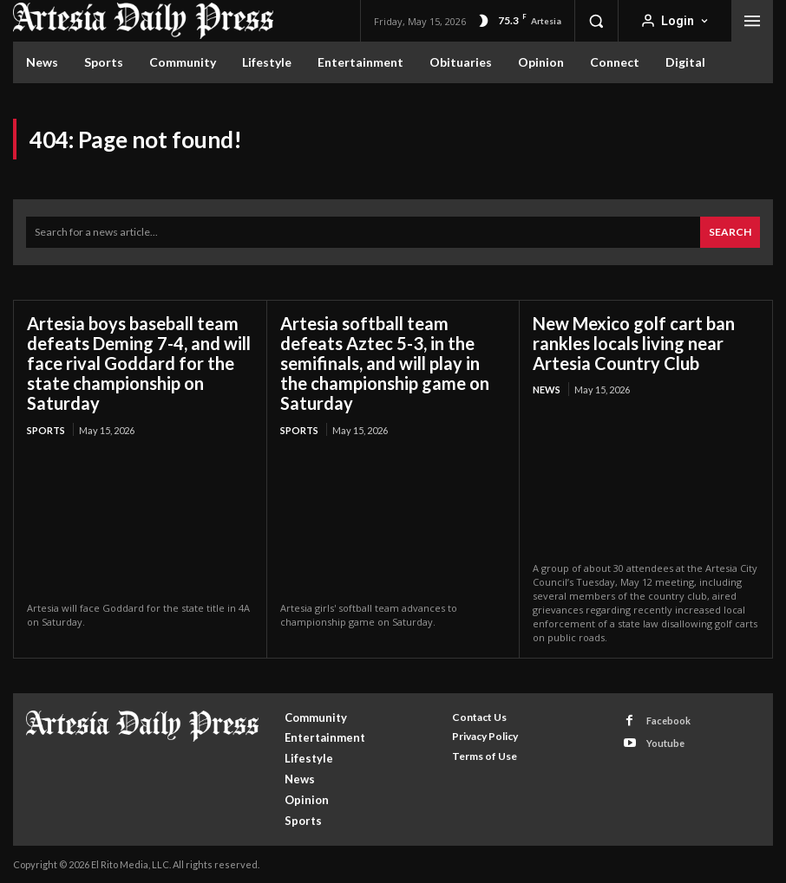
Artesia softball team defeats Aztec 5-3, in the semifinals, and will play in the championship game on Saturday (384, 362)
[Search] (730, 232)
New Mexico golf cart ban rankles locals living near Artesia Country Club (634, 342)
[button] (596, 21)
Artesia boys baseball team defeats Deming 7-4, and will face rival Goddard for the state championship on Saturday (139, 362)
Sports (46, 428)
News (546, 388)
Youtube (664, 742)
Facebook (667, 719)
